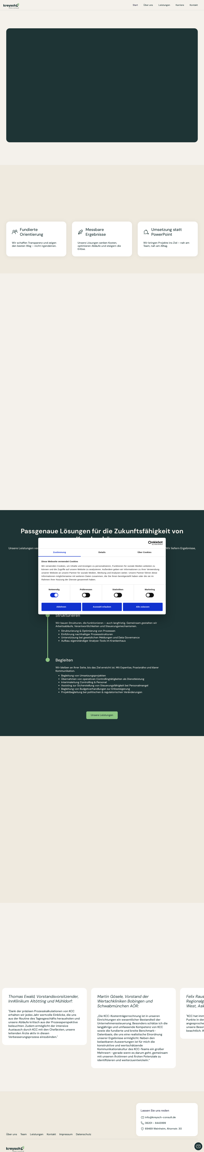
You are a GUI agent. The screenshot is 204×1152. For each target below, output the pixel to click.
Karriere (180, 5)
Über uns (148, 5)
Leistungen (164, 5)
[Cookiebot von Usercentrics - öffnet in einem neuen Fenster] (150, 543)
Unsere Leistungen (102, 715)
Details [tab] (102, 552)
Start (135, 5)
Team (23, 1134)
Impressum (66, 1134)
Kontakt (194, 5)
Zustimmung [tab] (59, 552)
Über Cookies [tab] (144, 552)
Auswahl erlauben (102, 607)
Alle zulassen (142, 607)
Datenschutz (83, 1134)
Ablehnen (61, 607)
